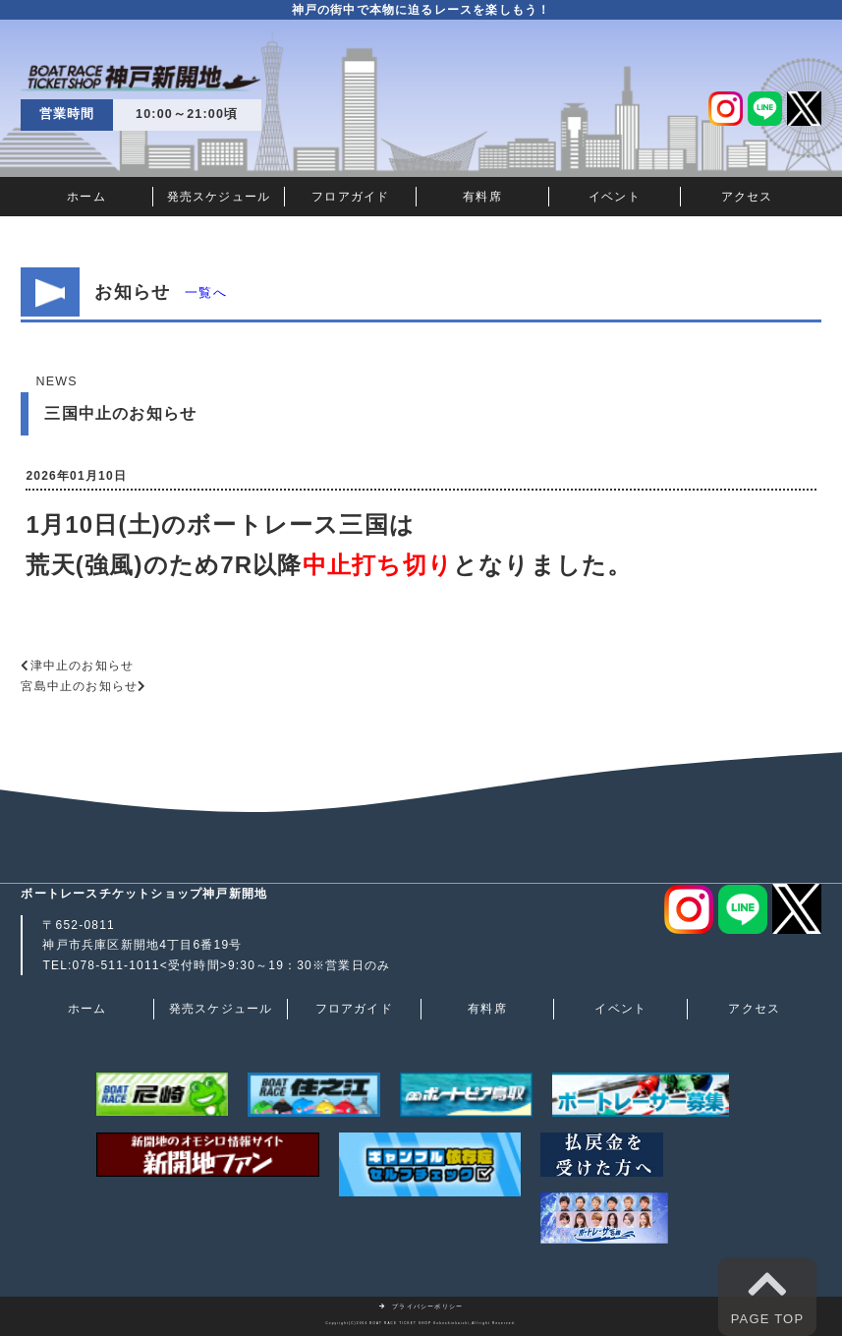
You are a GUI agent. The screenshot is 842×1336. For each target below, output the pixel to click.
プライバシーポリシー (421, 1306)
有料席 (482, 196)
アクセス (747, 196)
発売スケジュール (219, 196)
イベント (615, 196)
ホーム (86, 196)
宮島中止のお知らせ (79, 686)
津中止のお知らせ (82, 665)
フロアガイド (350, 196)
